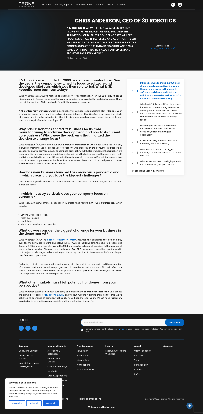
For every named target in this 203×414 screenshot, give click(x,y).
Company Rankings (57, 366)
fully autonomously (54, 294)
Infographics (83, 360)
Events (99, 4)
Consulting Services (28, 350)
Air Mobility (53, 371)
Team (137, 360)
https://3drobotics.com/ (163, 48)
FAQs (137, 374)
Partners (138, 355)
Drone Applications (57, 375)
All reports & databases (54, 352)
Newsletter (82, 350)
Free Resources (84, 4)
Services (46, 4)
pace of (61, 239)
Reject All (34, 403)
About (110, 4)
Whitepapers (83, 364)
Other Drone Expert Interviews (148, 170)
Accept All (50, 403)
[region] (33, 393)
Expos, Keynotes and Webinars (115, 352)
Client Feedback (142, 350)
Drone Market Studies (26, 357)
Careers (138, 369)
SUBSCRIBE (174, 322)
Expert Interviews (85, 369)
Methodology (141, 364)
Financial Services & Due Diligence (29, 365)
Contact (121, 4)
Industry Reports (63, 4)
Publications (83, 355)
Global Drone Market (54, 360)
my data (123, 329)
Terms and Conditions (90, 398)
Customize (17, 403)
